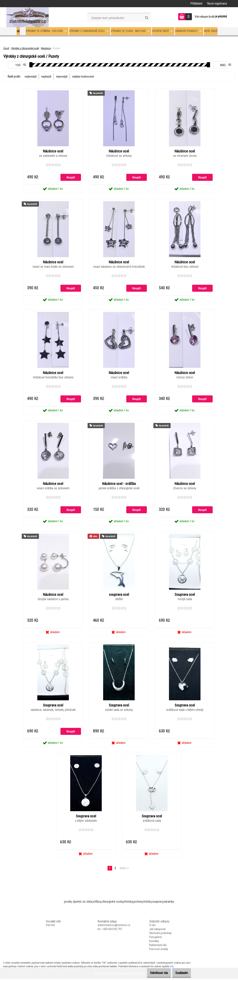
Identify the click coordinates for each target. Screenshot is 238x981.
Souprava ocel (185, 596)
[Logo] (27, 17)
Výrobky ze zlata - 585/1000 (128, 31)
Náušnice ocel (53, 151)
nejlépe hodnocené (83, 76)
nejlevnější (31, 76)
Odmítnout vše (153, 973)
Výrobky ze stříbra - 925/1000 (44, 31)
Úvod (6, 48)
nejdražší (46, 76)
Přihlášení (196, 3)
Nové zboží (210, 31)
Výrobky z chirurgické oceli (87, 31)
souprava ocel (119, 596)
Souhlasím (179, 973)
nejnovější (61, 76)
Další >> (124, 870)
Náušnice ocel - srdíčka (119, 485)
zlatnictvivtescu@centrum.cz (114, 927)
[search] (146, 18)
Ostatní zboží (160, 31)
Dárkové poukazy (186, 31)
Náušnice (46, 48)
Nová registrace (217, 3)
